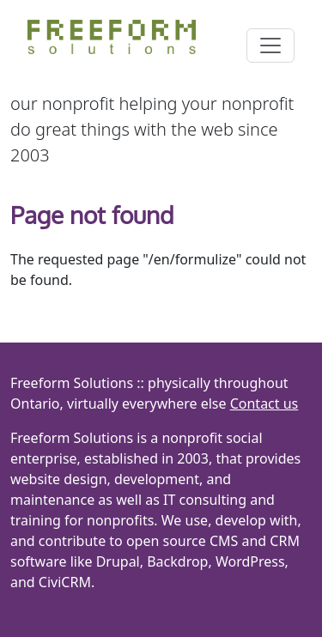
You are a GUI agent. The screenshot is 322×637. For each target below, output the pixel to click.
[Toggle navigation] (270, 45)
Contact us (264, 403)
